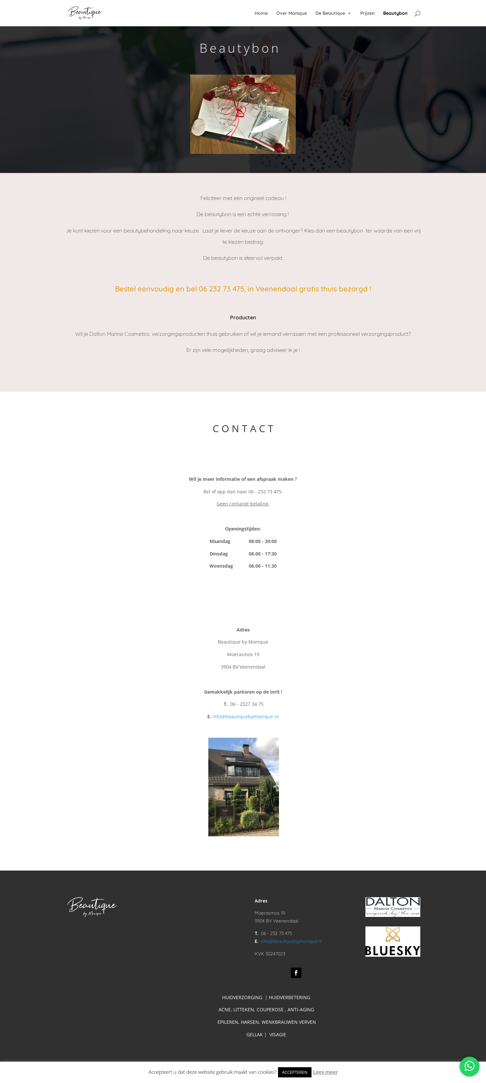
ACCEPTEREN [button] (295, 1072)
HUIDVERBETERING (289, 997)
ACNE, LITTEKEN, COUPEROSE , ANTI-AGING (267, 1009)
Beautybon (395, 13)
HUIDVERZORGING (242, 997)
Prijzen (367, 13)
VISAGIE (277, 1034)
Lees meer (325, 1072)
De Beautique (330, 13)
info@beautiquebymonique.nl (246, 716)
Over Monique (291, 13)
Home (261, 13)
